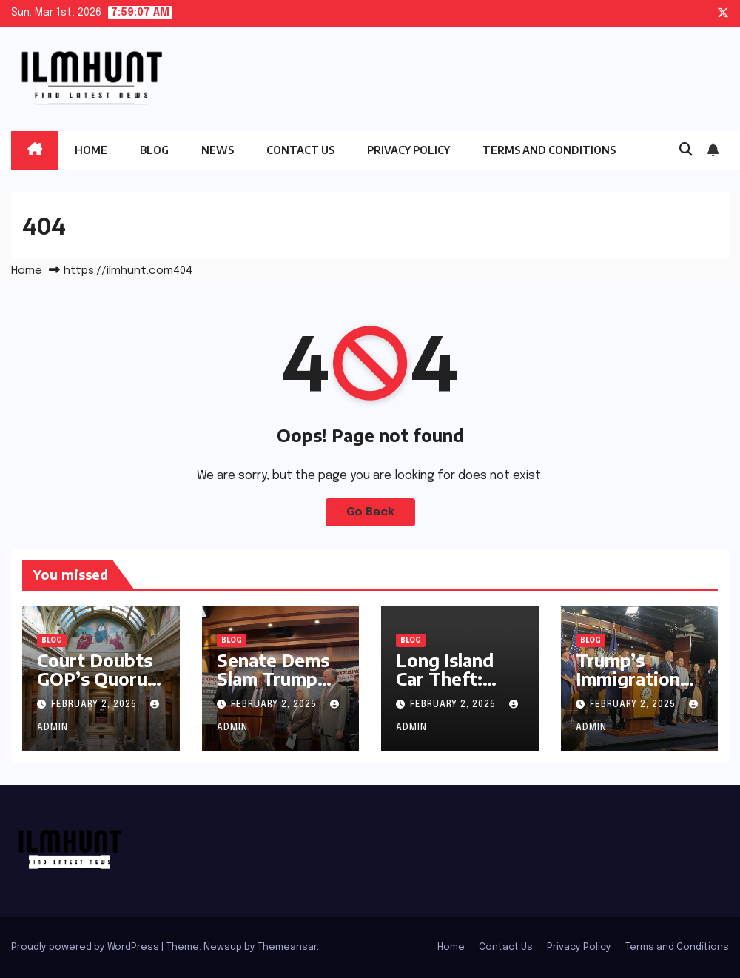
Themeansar (287, 947)
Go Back (370, 512)
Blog (154, 150)
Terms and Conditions (549, 150)
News (217, 150)
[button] (686, 150)
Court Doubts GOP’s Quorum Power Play (100, 678)
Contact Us (300, 150)
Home (91, 150)
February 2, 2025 (95, 704)
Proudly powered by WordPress (86, 947)
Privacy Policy (408, 150)
